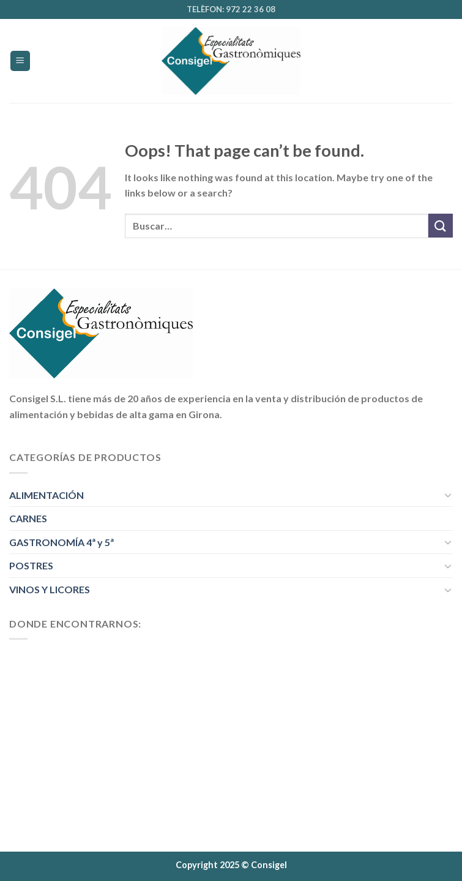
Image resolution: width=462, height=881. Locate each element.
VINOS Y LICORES (49, 589)
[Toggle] (448, 494)
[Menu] (20, 61)
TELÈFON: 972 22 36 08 (231, 9)
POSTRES (31, 565)
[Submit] (440, 226)
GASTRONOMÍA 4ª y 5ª (61, 542)
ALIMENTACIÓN (46, 495)
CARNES (28, 518)
